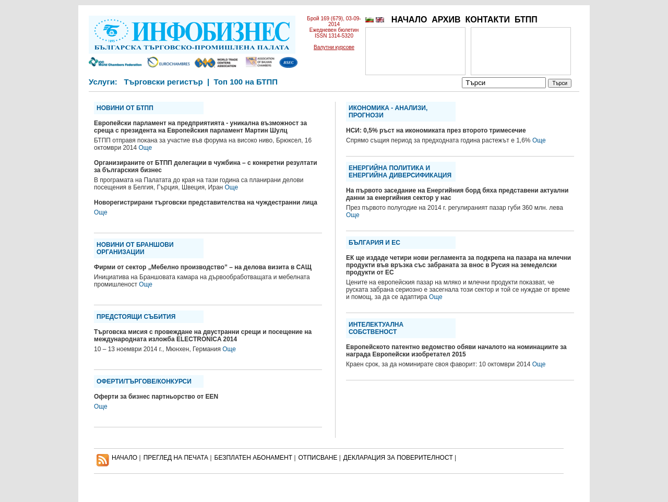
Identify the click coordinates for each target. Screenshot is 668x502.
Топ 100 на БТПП (246, 81)
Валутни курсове (334, 47)
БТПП (526, 19)
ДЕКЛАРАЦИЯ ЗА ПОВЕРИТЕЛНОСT (398, 457)
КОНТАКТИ (487, 19)
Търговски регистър (163, 81)
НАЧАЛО (409, 19)
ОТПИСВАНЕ (318, 457)
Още (145, 147)
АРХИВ (446, 19)
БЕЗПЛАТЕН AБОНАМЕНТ (253, 457)
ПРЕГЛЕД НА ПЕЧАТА (176, 457)
